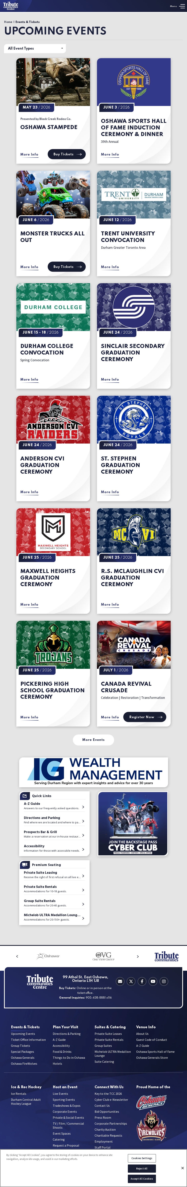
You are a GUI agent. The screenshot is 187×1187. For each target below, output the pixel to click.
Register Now (144, 717)
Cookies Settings (141, 1158)
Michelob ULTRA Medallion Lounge (113, 1057)
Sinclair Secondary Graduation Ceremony (133, 353)
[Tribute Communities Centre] (16, 6)
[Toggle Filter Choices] (35, 48)
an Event (65, 1090)
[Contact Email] (120, 981)
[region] (93, 1168)
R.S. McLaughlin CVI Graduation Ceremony (132, 578)
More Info (29, 154)
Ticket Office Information (28, 1043)
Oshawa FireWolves (24, 1066)
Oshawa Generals (22, 1061)
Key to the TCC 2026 (108, 1099)
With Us (109, 1090)
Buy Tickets (67, 154)
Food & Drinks (62, 1055)
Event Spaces (62, 1139)
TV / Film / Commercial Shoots (68, 1131)
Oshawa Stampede (48, 127)
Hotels (57, 1066)
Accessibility (61, 1049)
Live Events (60, 1099)
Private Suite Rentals (109, 1043)
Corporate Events (65, 1117)
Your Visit (65, 1027)
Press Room (103, 1123)
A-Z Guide (59, 1043)
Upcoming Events (23, 1037)
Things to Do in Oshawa (69, 1061)
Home (8, 22)
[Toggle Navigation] (177, 6)
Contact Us (102, 1111)
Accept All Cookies (142, 1178)
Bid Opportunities (107, 1117)
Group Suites (103, 1049)
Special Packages (22, 1055)
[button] (7, 956)
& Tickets (25, 1027)
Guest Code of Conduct (151, 1043)
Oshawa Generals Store (152, 1061)
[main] (93, 479)
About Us (142, 1037)
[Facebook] (142, 981)
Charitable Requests (108, 1141)
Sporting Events (64, 1105)
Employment (104, 1147)
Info (146, 1027)
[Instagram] (164, 981)
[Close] (182, 1168)
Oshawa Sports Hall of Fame (155, 1055)
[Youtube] (153, 981)
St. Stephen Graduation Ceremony (120, 465)
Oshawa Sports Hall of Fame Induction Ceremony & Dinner (133, 128)
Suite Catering (104, 1065)
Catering (110, 1027)
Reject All (141, 1168)
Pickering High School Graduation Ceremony (52, 690)
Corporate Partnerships (111, 1129)
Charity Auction (105, 1135)
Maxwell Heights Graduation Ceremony (47, 578)
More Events (93, 740)
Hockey (26, 1090)
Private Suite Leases (108, 1037)
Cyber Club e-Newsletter (111, 1105)
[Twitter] (131, 981)
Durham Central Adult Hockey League (26, 1107)
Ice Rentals (18, 1099)
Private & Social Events (68, 1123)
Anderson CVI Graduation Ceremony (42, 465)
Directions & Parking (67, 1037)
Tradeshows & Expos (66, 1111)
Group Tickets (20, 1049)
